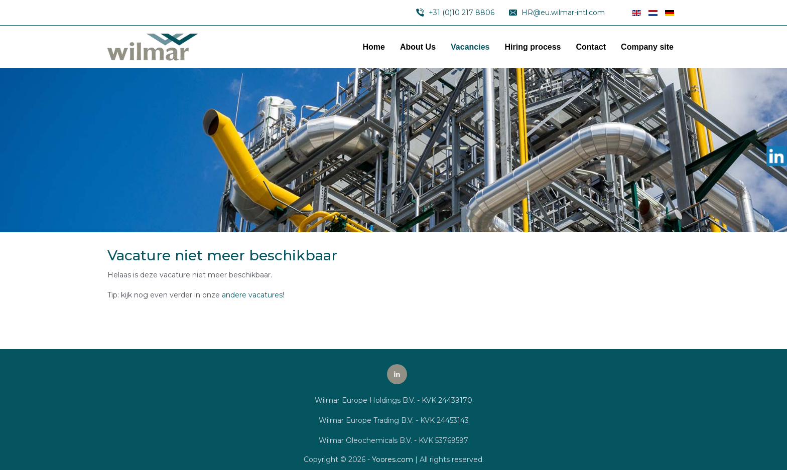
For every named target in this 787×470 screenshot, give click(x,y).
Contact (591, 47)
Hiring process (532, 47)
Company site (647, 47)
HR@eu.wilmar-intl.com (563, 12)
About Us (418, 47)
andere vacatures (252, 294)
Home (374, 47)
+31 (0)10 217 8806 (461, 12)
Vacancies (470, 47)
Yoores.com (392, 459)
